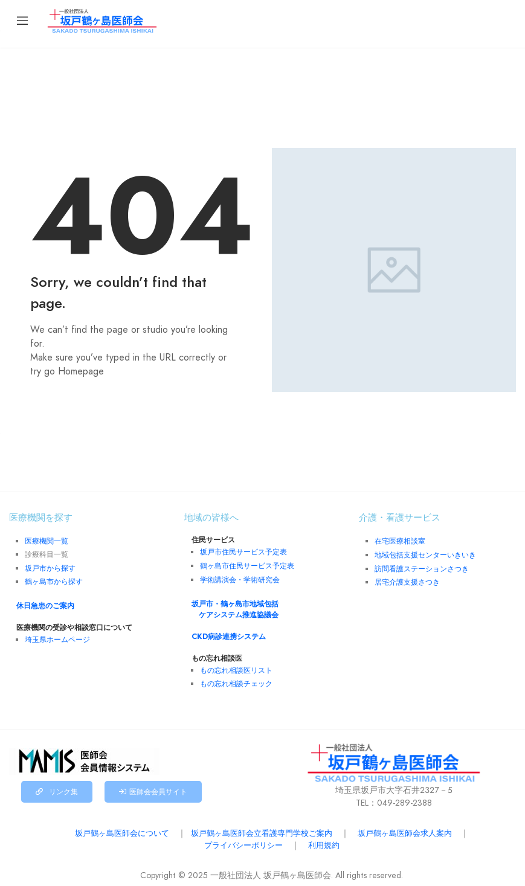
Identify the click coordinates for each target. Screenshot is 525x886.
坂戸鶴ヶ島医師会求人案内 (414, 829)
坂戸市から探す (50, 567)
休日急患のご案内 (41, 604)
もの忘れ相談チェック (236, 679)
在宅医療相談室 (400, 540)
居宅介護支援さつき (407, 579)
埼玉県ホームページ (57, 637)
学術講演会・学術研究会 (240, 578)
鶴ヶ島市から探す (54, 579)
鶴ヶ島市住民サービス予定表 (247, 564)
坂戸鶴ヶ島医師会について (113, 829)
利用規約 (327, 841)
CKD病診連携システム (224, 633)
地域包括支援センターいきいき (425, 553)
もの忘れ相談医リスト (236, 666)
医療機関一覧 (46, 540)
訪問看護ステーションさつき (422, 567)
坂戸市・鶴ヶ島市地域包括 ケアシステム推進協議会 (235, 607)
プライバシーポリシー (242, 841)
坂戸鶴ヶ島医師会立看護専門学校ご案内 (261, 829)
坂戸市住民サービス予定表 (243, 551)
